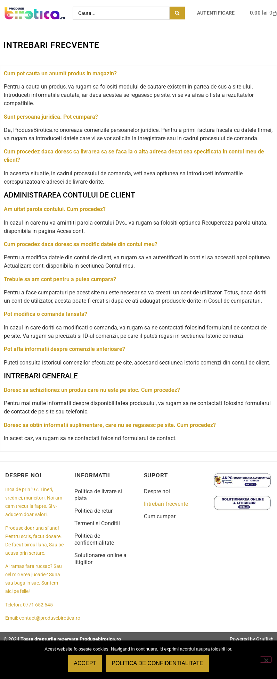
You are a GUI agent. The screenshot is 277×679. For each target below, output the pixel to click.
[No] (266, 659)
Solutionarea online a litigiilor (100, 558)
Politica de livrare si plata (98, 495)
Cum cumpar (160, 516)
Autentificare (216, 13)
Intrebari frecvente (166, 504)
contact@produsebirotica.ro (49, 618)
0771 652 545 (38, 605)
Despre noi (157, 491)
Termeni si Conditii (97, 523)
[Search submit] (177, 13)
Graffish (265, 639)
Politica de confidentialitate (94, 539)
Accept (85, 663)
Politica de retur (93, 511)
